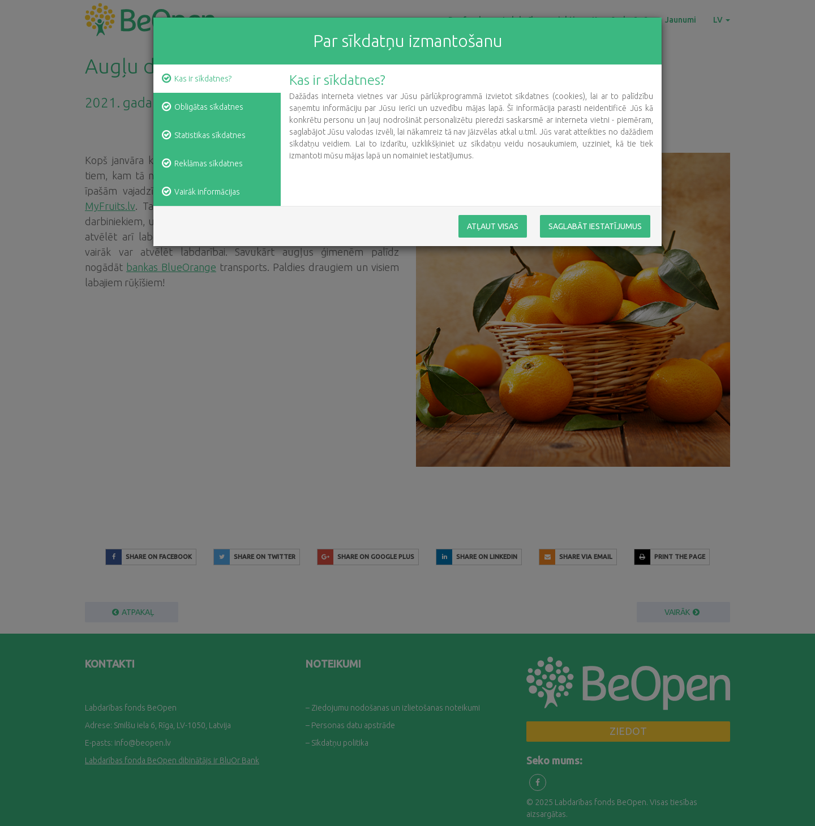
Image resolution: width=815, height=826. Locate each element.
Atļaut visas (492, 226)
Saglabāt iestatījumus (595, 226)
